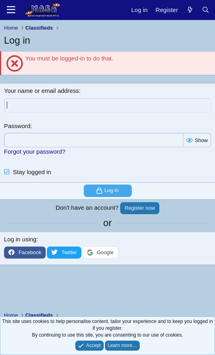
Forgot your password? (34, 151)
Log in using (20, 239)
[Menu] (11, 10)
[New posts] (189, 9)
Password (17, 125)
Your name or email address (41, 90)
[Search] (205, 9)
